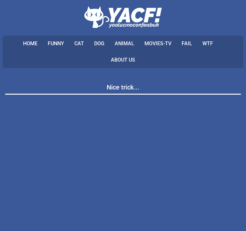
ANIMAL (124, 43)
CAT (79, 43)
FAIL (187, 43)
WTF (207, 43)
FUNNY (56, 43)
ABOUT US (123, 60)
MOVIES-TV (157, 43)
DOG (99, 43)
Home (30, 43)
